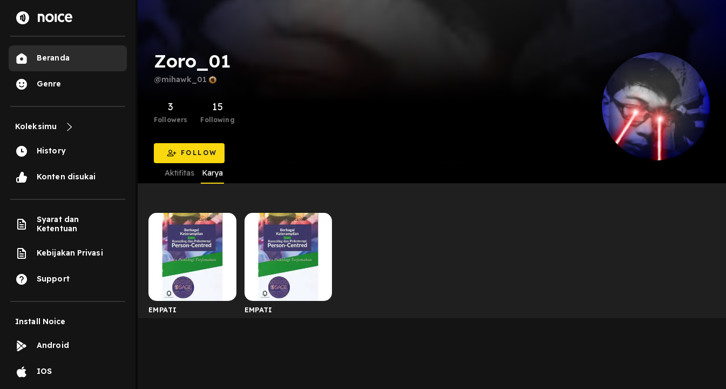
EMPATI (162, 309)
